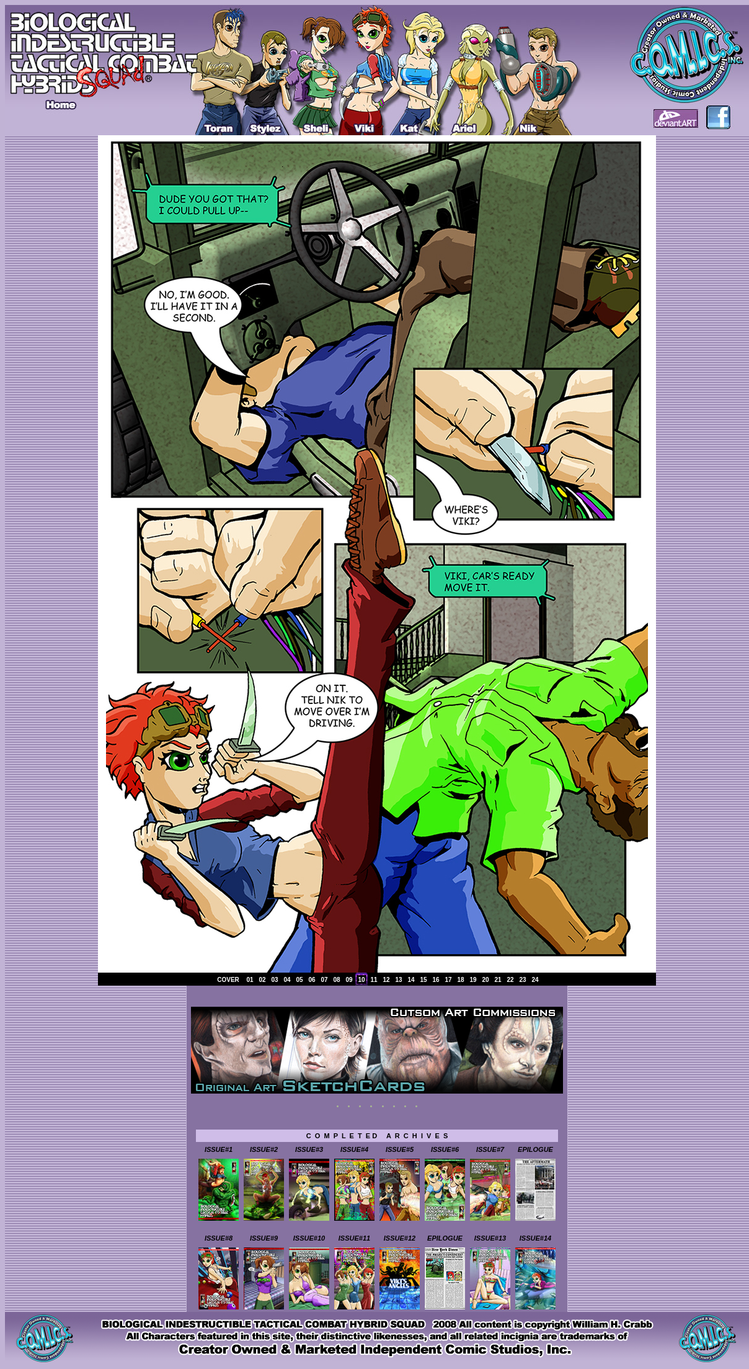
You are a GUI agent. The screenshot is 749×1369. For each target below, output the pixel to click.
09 (348, 979)
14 (410, 979)
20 (485, 979)
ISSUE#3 (309, 1149)
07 (324, 979)
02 (262, 979)
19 (472, 979)
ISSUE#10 (309, 1238)
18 (460, 979)
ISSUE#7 (490, 1149)
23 (522, 979)
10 (361, 979)
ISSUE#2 (264, 1149)
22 (510, 979)
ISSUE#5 (400, 1149)
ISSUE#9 (264, 1238)
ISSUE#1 (219, 1149)
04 (286, 979)
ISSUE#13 (490, 1238)
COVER (228, 979)
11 (373, 979)
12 (386, 979)
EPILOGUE (535, 1149)
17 (448, 979)
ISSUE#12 (399, 1238)
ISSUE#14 (535, 1238)
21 (497, 979)
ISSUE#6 (445, 1149)
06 (311, 979)
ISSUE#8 (219, 1238)
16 (435, 979)
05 (299, 979)
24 (534, 979)
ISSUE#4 (354, 1149)
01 (249, 979)
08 (336, 979)
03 (274, 979)
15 (423, 979)
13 (398, 979)
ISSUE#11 (354, 1238)
